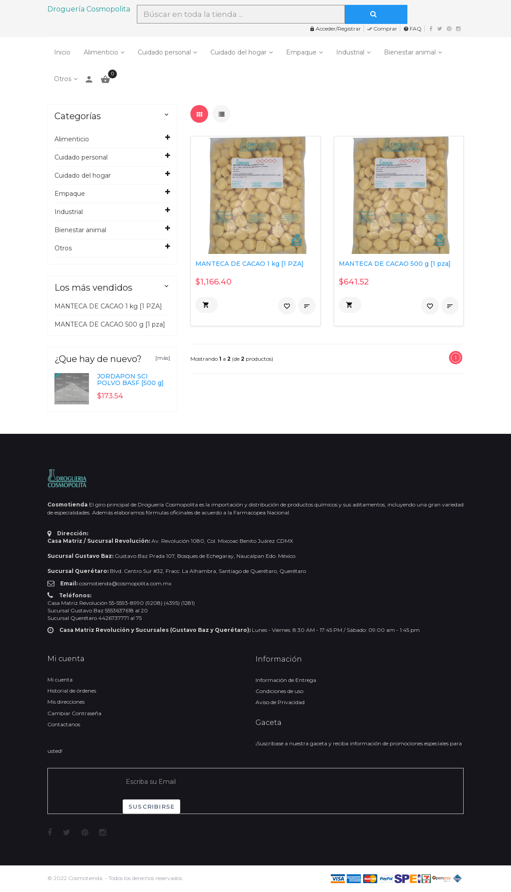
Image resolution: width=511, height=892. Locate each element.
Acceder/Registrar (335, 28)
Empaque (301, 52)
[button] (206, 305)
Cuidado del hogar (238, 52)
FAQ (412, 28)
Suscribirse (151, 806)
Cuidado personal (164, 52)
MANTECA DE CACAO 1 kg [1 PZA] (108, 306)
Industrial (350, 52)
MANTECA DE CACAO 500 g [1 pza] (109, 324)
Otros (62, 79)
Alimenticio (101, 52)
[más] (162, 357)
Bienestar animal (410, 52)
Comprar (382, 28)
